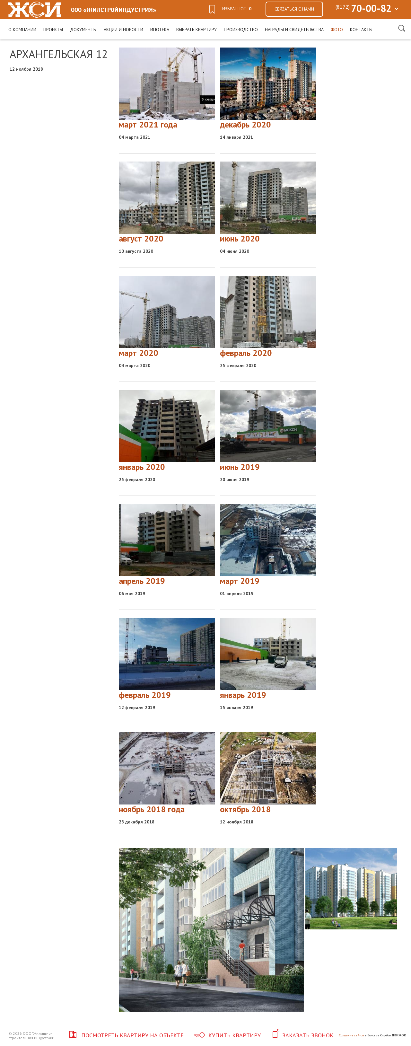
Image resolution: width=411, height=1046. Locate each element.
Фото (337, 29)
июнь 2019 (240, 466)
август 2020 (141, 238)
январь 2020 (142, 466)
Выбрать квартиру (196, 29)
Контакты (361, 29)
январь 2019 (243, 695)
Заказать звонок (302, 1035)
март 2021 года (148, 124)
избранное (236, 9)
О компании (22, 29)
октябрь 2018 (245, 809)
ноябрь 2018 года (152, 809)
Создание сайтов (351, 1035)
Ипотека (159, 29)
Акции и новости (123, 29)
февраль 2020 (246, 352)
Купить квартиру (227, 1035)
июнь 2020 (240, 238)
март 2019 (239, 581)
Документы (83, 29)
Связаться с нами (294, 9)
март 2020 (138, 352)
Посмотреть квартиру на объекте (125, 1035)
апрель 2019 (142, 581)
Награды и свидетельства (294, 29)
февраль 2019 (145, 695)
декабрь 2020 (245, 124)
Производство (241, 29)
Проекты (53, 29)
